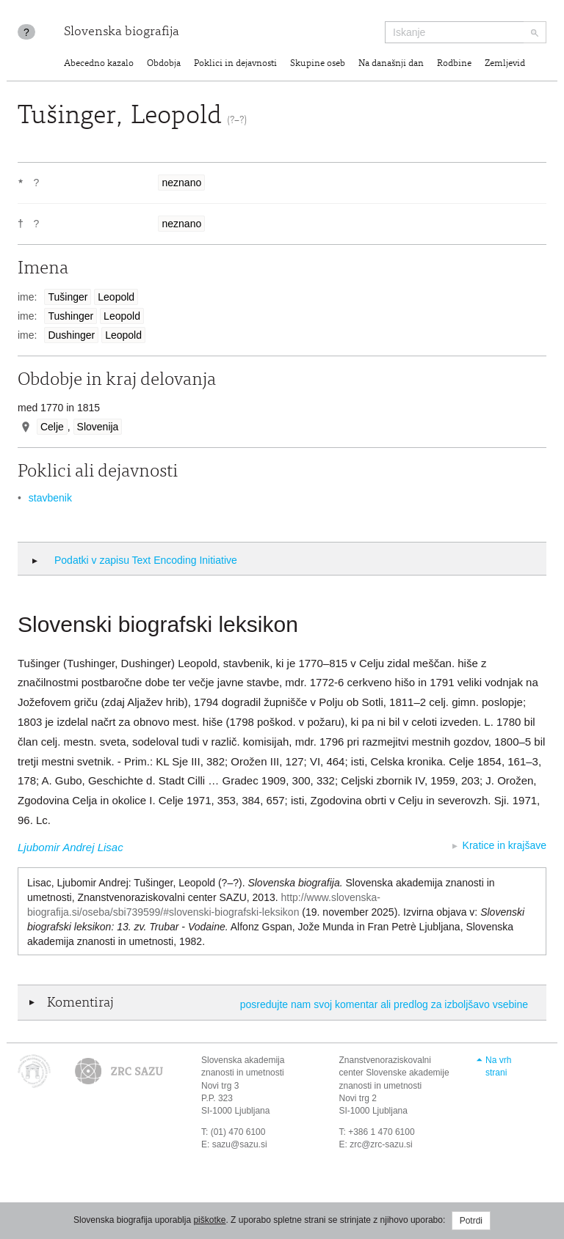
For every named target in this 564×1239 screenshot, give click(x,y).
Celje (52, 427)
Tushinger (70, 316)
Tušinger (67, 297)
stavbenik (50, 498)
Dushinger (71, 335)
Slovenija (98, 427)
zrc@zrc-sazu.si (381, 1144)
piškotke (209, 1220)
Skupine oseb (317, 64)
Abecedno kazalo (99, 64)
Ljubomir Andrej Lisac (70, 847)
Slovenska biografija (121, 32)
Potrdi (471, 1221)
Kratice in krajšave (504, 845)
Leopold (116, 297)
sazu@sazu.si (239, 1144)
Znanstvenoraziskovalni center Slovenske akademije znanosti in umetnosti (394, 1072)
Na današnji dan (391, 64)
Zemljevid (505, 64)
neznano (181, 182)
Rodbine (454, 64)
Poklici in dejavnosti (235, 64)
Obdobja (164, 64)
